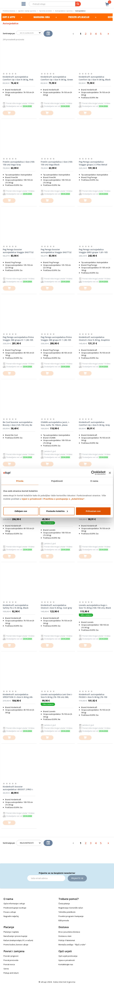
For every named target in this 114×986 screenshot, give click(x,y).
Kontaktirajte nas (65, 964)
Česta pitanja (64, 903)
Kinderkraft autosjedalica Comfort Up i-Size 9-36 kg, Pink (18, 78)
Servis (6, 968)
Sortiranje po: (9, 33)
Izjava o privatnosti (66, 960)
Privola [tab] (19, 481)
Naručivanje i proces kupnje (15, 936)
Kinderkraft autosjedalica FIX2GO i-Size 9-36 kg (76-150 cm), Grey (93, 696)
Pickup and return (11, 973)
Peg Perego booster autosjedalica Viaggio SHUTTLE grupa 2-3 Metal (18, 251)
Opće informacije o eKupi (14, 903)
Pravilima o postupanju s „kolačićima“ (63, 499)
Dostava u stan (64, 936)
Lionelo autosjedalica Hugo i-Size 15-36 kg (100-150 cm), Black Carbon (95, 606)
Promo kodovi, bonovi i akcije (16, 944)
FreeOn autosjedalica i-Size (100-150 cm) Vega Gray (19, 163)
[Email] (46, 878)
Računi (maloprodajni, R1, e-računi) (18, 940)
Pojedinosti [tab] (57, 481)
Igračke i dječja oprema (27, 11)
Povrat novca (9, 964)
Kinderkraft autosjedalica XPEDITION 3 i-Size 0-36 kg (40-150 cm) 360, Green (18, 696)
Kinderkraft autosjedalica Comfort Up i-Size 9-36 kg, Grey (94, 423)
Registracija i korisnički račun (70, 907)
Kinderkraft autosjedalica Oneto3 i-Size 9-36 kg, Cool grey (56, 606)
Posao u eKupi (10, 912)
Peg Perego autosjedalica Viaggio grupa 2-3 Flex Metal (93, 163)
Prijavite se (77, 878)
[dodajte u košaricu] (9, 113)
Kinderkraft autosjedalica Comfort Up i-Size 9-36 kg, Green (57, 78)
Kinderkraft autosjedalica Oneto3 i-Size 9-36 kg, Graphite (94, 338)
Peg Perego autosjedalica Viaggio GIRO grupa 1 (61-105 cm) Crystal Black (93, 251)
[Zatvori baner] (110, 473)
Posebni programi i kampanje (70, 916)
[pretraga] (78, 4)
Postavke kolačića (57, 511)
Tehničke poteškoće (66, 912)
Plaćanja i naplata (11, 932)
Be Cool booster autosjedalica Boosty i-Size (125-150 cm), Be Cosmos (17, 423)
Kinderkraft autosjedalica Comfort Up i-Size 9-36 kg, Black (94, 78)
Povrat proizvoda (11, 960)
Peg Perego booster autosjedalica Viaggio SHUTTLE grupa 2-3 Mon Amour (56, 251)
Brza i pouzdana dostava (69, 932)
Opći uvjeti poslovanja (67, 956)
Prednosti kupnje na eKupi (15, 907)
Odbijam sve (20, 511)
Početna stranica (9, 11)
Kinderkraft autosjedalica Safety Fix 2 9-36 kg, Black (15, 606)
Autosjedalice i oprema (64, 11)
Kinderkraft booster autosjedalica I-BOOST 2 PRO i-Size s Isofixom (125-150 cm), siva (19, 788)
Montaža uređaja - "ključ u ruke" (72, 944)
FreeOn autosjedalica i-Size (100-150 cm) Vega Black (57, 163)
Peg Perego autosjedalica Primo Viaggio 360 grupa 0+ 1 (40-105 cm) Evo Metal (18, 338)
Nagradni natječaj (11, 916)
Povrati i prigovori (11, 956)
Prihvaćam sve (93, 511)
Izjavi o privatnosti (32, 499)
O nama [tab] (94, 481)
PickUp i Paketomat (66, 940)
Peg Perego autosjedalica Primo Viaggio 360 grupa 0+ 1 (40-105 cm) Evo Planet (56, 338)
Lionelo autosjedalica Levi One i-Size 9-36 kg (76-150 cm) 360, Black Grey (56, 696)
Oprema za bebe (45, 11)
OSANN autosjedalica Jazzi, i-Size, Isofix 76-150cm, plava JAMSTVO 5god (55, 423)
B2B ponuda (63, 920)
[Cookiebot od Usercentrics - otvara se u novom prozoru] (93, 473)
